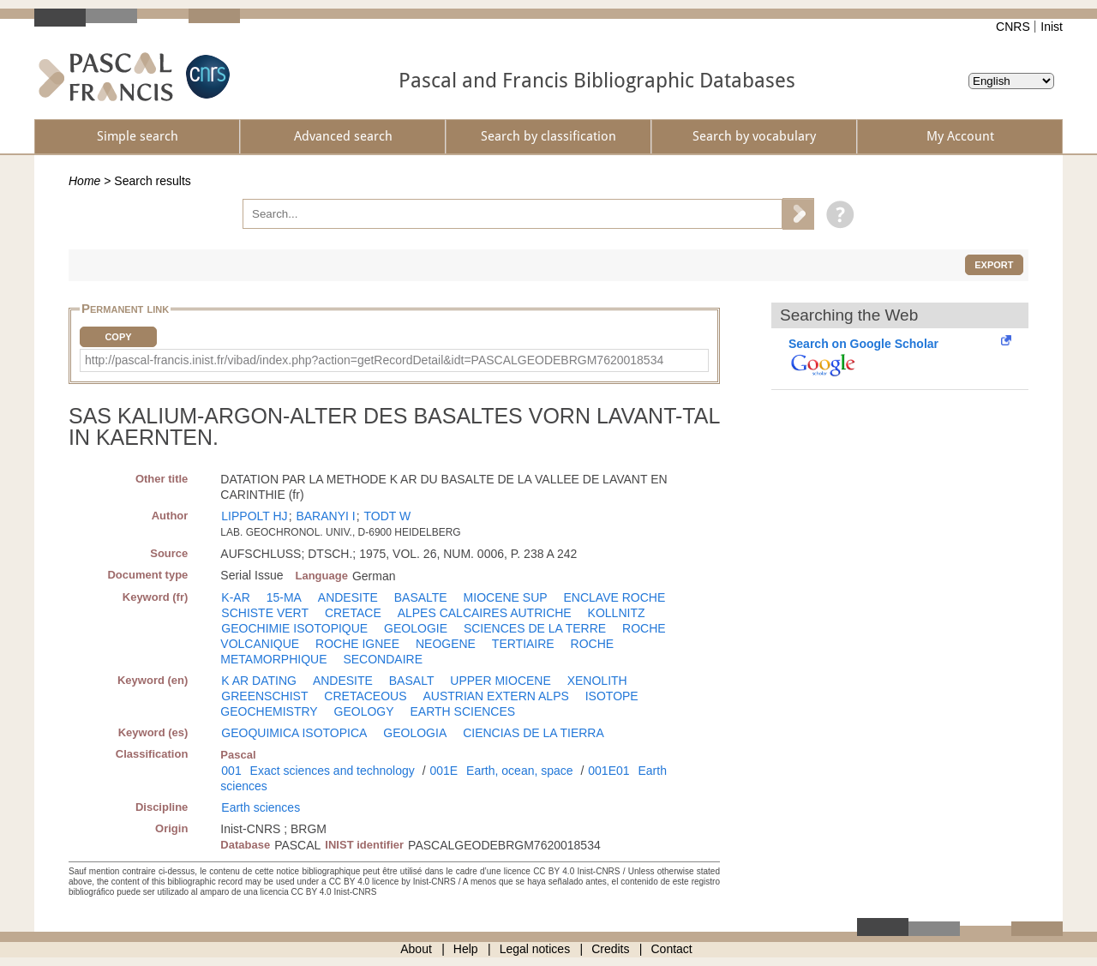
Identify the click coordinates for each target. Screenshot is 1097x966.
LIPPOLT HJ (254, 516)
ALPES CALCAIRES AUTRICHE (485, 613)
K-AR (235, 597)
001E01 (608, 770)
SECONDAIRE (383, 659)
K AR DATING (259, 680)
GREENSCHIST (264, 696)
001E (443, 770)
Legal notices (535, 949)
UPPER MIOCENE (500, 680)
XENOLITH (597, 680)
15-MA (284, 597)
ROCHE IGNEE (357, 644)
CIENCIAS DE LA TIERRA (533, 733)
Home (84, 181)
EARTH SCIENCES (462, 711)
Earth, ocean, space (519, 770)
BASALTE (420, 597)
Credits (610, 949)
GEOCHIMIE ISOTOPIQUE (294, 628)
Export (993, 265)
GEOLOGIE (415, 628)
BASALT (412, 680)
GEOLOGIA (415, 733)
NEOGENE (446, 644)
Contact (671, 949)
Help (465, 949)
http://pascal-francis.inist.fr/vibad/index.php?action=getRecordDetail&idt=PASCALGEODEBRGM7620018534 (374, 360)
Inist (1051, 26)
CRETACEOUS (365, 696)
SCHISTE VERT (265, 613)
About (416, 949)
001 (231, 770)
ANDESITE (348, 597)
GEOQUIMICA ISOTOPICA (294, 733)
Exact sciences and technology (332, 770)
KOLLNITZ (616, 613)
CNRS (1013, 26)
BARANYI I (325, 516)
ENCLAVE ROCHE (615, 597)
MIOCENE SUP (506, 597)
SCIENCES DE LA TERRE (535, 628)
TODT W (387, 516)
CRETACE (353, 613)
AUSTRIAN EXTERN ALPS (495, 696)
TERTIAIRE (523, 644)
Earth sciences (260, 807)
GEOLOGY (364, 711)
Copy (118, 337)
